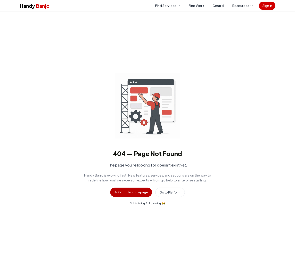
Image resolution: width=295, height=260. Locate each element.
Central (218, 5)
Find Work (196, 5)
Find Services (167, 5)
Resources (242, 5)
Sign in (267, 5)
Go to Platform (170, 192)
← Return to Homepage (131, 192)
